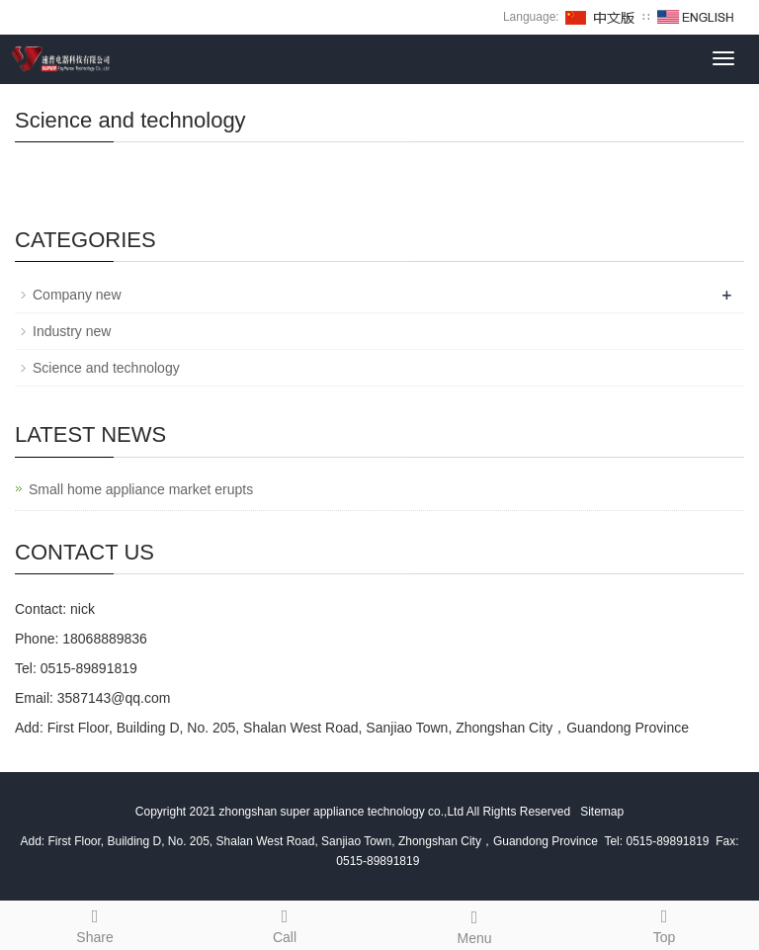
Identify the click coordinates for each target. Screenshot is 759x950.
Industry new (72, 331)
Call (285, 923)
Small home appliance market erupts (141, 489)
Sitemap (602, 812)
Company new (77, 294)
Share (95, 923)
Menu (474, 924)
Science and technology (106, 368)
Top (664, 923)
